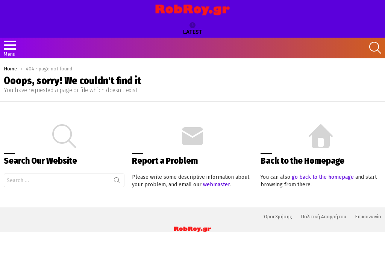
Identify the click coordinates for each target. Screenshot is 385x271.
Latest (192, 28)
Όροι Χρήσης (278, 216)
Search (116, 182)
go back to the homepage (323, 177)
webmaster (216, 184)
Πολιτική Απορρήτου (323, 216)
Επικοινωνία (368, 216)
